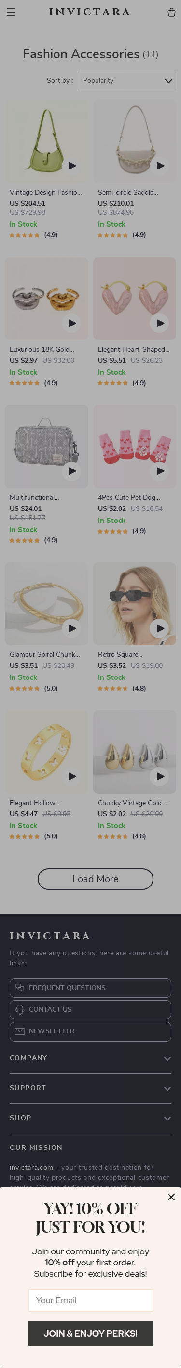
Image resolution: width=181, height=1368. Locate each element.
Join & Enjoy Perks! (90, 1333)
